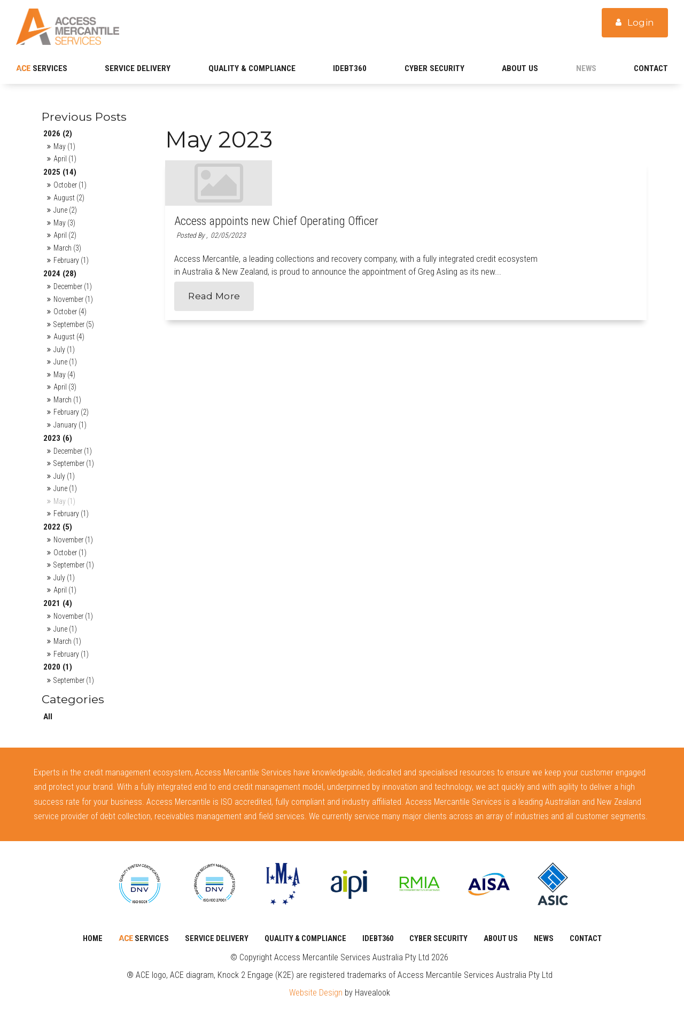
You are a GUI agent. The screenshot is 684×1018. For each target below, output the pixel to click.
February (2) (71, 412)
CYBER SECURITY (434, 68)
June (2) (65, 210)
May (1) (64, 146)
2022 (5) (57, 527)
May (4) (64, 374)
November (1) (73, 299)
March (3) (67, 248)
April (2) (64, 235)
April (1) (64, 158)
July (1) (64, 349)
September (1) (73, 463)
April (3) (64, 387)
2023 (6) (57, 438)
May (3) (64, 223)
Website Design (316, 993)
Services (48, 68)
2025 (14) (59, 172)
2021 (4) (57, 603)
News (586, 68)
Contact (651, 68)
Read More (321, 263)
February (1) (71, 260)
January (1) (70, 425)
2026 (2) (57, 133)
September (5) (73, 324)
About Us (520, 68)
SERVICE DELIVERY (137, 68)
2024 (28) (59, 273)
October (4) (70, 311)
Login (641, 25)
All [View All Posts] (47, 716)
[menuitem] (93, 938)
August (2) (68, 197)
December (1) (72, 286)
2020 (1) (57, 667)
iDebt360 (350, 68)
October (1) (70, 185)
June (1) (65, 362)
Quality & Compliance (252, 68)
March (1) (67, 399)
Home (93, 938)
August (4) (68, 336)
